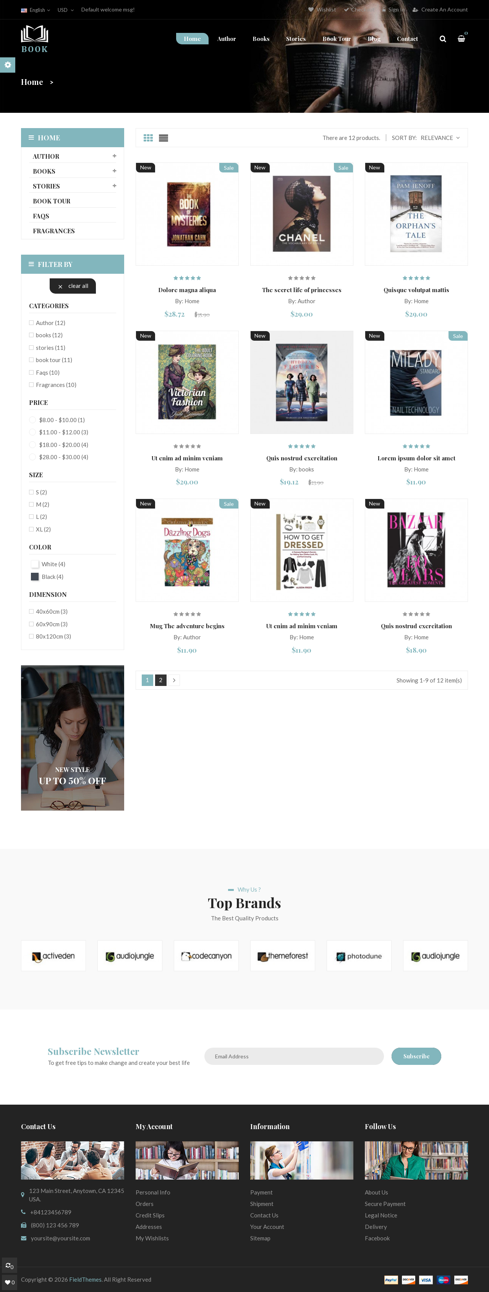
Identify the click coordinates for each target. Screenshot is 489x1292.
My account (154, 1126)
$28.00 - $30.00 (63, 456)
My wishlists (152, 1238)
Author (46, 156)
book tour (51, 201)
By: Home (187, 300)
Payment (261, 1192)
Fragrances (54, 231)
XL (43, 529)
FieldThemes (85, 1279)
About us (376, 1192)
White (53, 564)
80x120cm (53, 636)
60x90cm (52, 624)
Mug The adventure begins (187, 626)
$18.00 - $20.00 (63, 444)
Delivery (376, 1226)
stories (46, 186)
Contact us (264, 1215)
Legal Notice (381, 1215)
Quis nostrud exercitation (301, 458)
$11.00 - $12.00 (63, 432)
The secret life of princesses (302, 290)
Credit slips (150, 1215)
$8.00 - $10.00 (62, 419)
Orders (145, 1203)
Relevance (440, 138)
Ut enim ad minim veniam (187, 458)
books (44, 171)
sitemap (260, 1238)
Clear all (72, 285)
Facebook (377, 1238)
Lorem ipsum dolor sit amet (416, 458)
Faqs (41, 216)
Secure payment (385, 1203)
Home (44, 137)
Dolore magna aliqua (187, 290)
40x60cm (52, 611)
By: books (301, 469)
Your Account (267, 1226)
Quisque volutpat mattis (416, 290)
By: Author (302, 300)
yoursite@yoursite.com (60, 1238)
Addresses (149, 1226)
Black (52, 576)
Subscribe (416, 1056)
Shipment (262, 1203)
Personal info (153, 1192)
